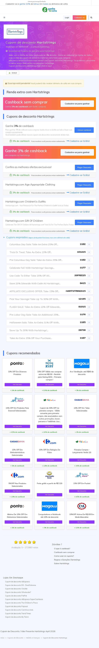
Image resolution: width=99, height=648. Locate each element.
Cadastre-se (80, 18)
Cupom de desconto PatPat (16, 596)
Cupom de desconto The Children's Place (21, 603)
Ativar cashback (84, 130)
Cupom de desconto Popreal (16, 606)
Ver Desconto (17, 384)
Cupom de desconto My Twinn (17, 617)
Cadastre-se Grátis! (78, 141)
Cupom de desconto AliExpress (17, 582)
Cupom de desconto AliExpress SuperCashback (24, 599)
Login (67, 18)
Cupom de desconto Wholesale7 (18, 592)
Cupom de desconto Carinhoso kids (19, 610)
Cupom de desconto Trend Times (18, 613)
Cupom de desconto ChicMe (16, 589)
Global (13, 73)
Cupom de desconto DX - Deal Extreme (20, 585)
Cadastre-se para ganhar (77, 103)
